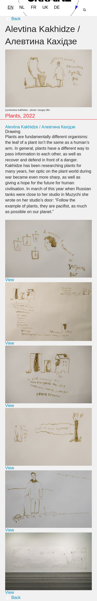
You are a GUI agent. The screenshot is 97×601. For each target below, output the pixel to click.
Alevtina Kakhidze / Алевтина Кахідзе (40, 127)
